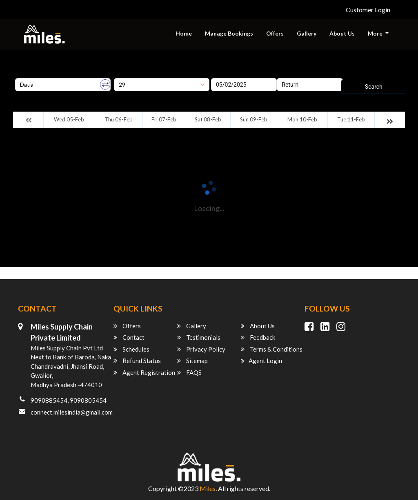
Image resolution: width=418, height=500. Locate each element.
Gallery (306, 33)
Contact (129, 337)
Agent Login (261, 360)
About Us (342, 33)
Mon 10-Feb (302, 119)
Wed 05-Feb (69, 119)
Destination (128, 75)
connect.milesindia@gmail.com (72, 412)
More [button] (376, 33)
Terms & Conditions (271, 349)
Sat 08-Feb (208, 119)
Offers (275, 33)
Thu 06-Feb (118, 119)
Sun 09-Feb (253, 119)
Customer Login (368, 9)
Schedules (131, 349)
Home (184, 33)
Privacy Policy (201, 349)
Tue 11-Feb (351, 119)
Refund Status (137, 360)
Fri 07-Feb (163, 119)
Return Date (292, 75)
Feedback (258, 337)
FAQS (189, 372)
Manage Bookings (229, 33)
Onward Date (227, 75)
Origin (22, 75)
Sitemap (192, 360)
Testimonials (198, 337)
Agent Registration (144, 372)
